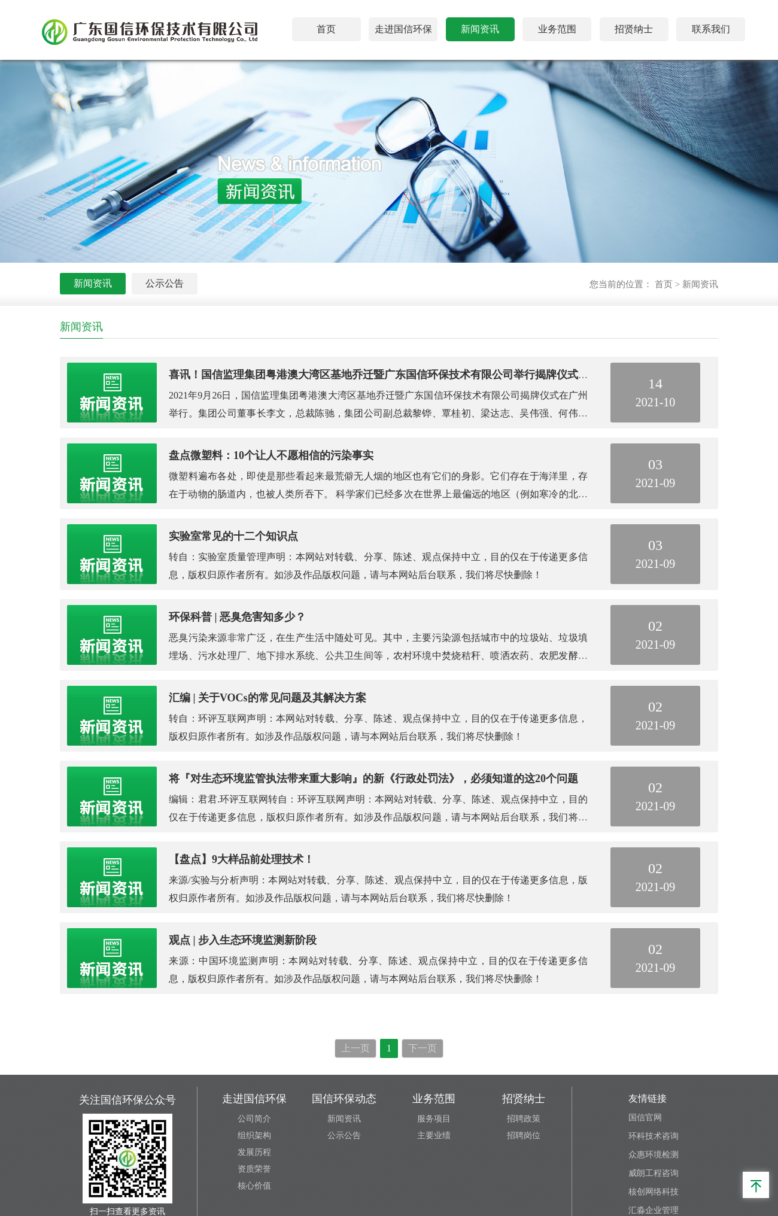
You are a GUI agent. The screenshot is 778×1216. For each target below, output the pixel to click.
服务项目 (434, 1118)
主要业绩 (434, 1135)
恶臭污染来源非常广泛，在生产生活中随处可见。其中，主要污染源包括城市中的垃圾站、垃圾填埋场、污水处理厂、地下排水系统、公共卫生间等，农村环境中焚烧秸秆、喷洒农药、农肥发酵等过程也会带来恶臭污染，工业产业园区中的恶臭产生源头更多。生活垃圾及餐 (378, 656)
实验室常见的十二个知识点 (233, 536)
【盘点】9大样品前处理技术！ (241, 859)
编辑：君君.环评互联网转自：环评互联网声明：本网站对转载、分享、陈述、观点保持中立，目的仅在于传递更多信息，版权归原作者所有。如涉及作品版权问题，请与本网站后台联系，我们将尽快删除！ (378, 817)
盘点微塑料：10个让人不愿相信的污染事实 (271, 455)
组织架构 (254, 1135)
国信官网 (645, 1117)
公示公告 (164, 283)
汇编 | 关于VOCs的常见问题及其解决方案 (267, 698)
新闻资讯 (480, 29)
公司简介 (254, 1118)
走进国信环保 (403, 29)
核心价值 (254, 1185)
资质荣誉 (254, 1169)
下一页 (422, 1048)
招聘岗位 (523, 1135)
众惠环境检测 (653, 1154)
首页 (326, 29)
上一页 (355, 1048)
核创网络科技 (653, 1191)
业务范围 (557, 29)
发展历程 (254, 1152)
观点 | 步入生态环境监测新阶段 (243, 940)
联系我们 (711, 29)
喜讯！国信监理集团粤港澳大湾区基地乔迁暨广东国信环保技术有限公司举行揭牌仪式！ (379, 375)
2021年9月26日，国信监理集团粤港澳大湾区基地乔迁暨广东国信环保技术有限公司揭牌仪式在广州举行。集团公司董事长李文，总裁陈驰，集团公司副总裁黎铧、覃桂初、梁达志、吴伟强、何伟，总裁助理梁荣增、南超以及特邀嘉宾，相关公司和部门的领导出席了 (378, 413)
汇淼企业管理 (653, 1210)
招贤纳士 (634, 29)
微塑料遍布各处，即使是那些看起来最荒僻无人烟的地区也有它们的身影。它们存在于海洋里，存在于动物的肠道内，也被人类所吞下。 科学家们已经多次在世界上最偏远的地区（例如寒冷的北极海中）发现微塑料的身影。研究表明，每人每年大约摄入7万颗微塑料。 (378, 494)
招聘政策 (523, 1118)
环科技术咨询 (653, 1136)
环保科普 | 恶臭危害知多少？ (237, 617)
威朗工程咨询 (653, 1173)
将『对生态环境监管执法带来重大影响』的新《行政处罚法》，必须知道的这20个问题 (373, 779)
